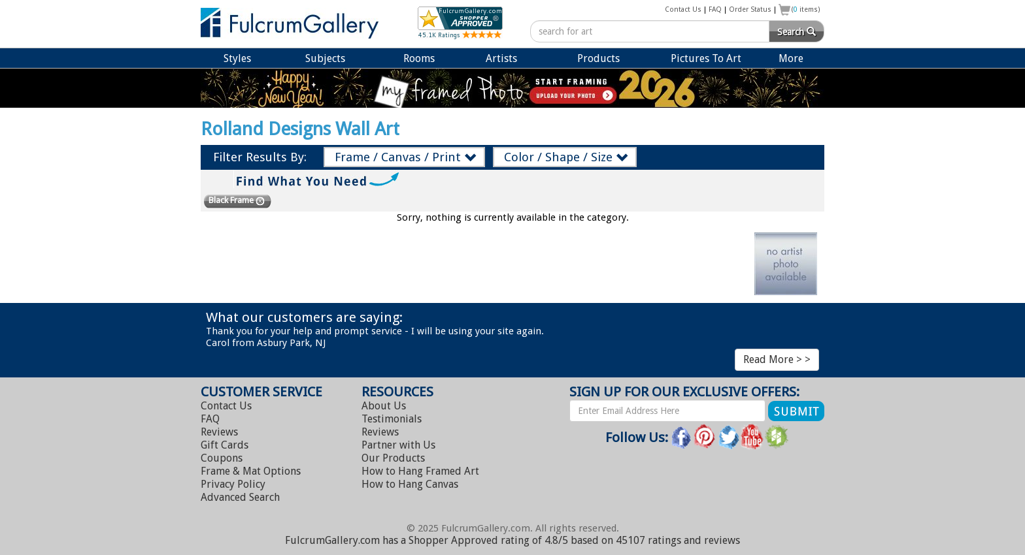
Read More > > (777, 359)
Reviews (219, 432)
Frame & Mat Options (251, 471)
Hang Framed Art (420, 471)
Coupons (222, 458)
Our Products (393, 458)
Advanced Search (240, 497)
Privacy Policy (233, 484)
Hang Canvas (409, 484)
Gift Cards (224, 445)
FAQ (715, 9)
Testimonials (391, 419)
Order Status (750, 9)
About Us (383, 406)
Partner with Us (398, 445)
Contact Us (683, 9)
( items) (806, 9)
